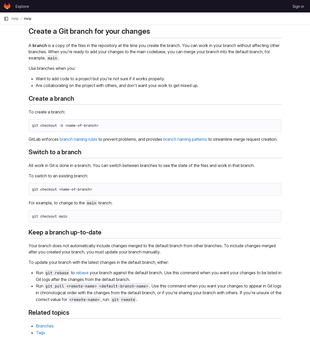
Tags (40, 332)
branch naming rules (78, 139)
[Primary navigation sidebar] (6, 19)
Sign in (298, 6)
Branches (45, 326)
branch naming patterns (185, 139)
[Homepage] (7, 6)
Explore (22, 6)
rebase (82, 272)
